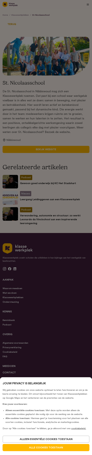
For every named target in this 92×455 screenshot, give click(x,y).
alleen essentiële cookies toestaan (46, 439)
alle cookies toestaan (46, 447)
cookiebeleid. (78, 428)
